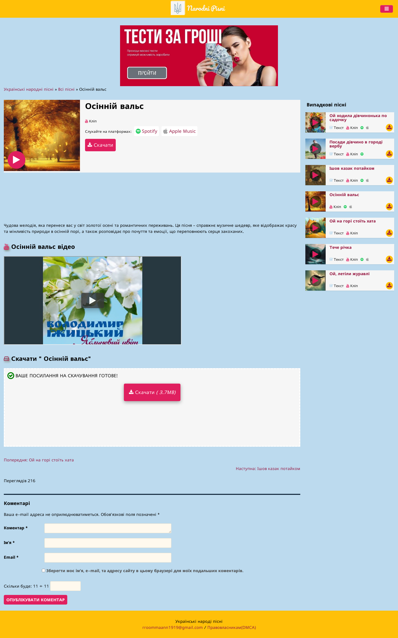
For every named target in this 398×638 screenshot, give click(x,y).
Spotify (146, 131)
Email (11, 557)
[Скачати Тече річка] (389, 259)
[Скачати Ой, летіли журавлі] (389, 285)
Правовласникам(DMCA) (231, 627)
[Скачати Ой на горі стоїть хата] (389, 233)
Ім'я (9, 542)
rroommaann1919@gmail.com (172, 627)
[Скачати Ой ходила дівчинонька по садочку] (389, 127)
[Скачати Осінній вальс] (389, 206)
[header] (198, 9)
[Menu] (386, 8)
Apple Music (179, 131)
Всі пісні (66, 89)
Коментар (15, 528)
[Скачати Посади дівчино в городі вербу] (389, 154)
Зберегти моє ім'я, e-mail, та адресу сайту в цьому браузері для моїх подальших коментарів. (144, 570)
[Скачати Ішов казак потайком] (389, 180)
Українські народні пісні (29, 89)
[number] (65, 586)
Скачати (100, 145)
